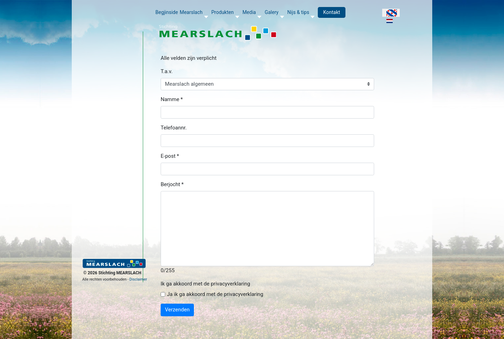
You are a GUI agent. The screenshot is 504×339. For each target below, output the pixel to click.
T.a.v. (167, 71)
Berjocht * (172, 184)
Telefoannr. (174, 128)
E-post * (170, 156)
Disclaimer (138, 279)
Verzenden (177, 309)
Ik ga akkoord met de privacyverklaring (205, 284)
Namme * (172, 99)
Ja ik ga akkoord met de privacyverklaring (215, 294)
